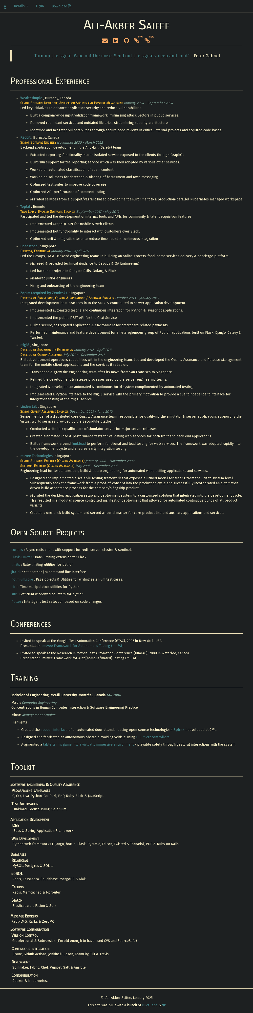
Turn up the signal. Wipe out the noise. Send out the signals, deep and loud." (112, 55)
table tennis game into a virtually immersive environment (89, 744)
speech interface (54, 730)
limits (16, 565)
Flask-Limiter (22, 557)
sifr (14, 594)
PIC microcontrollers (153, 737)
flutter (16, 602)
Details (21, 6)
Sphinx (179, 730)
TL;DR (40, 6)
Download (61, 6)
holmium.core (22, 579)
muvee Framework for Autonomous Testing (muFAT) (83, 646)
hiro (15, 587)
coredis (17, 550)
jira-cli (16, 572)
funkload (79, 444)
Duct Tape (150, 1005)
